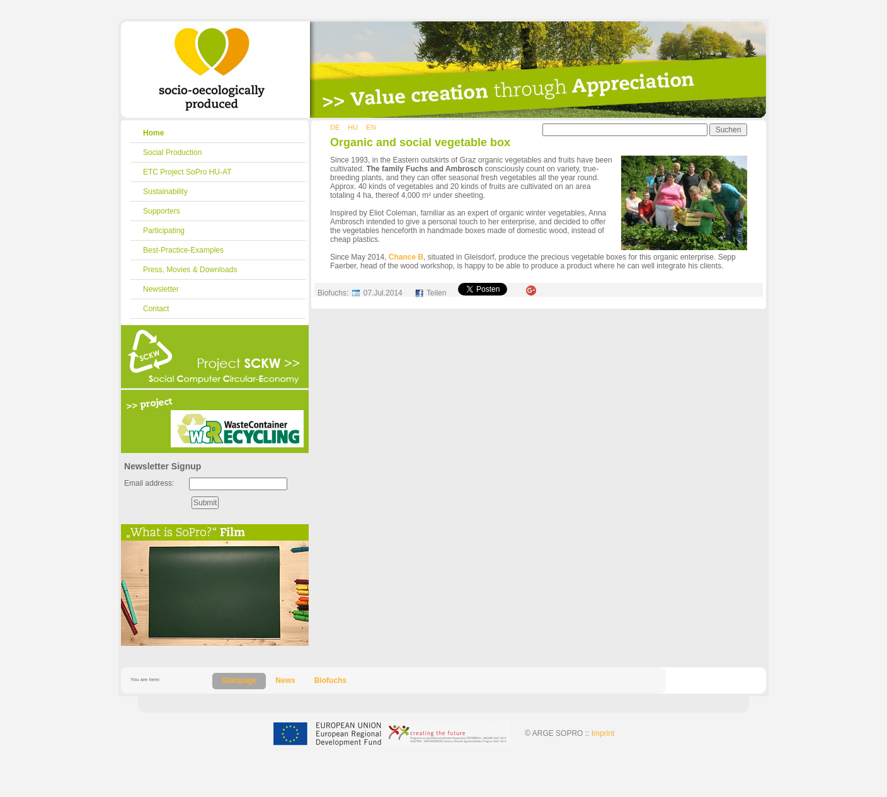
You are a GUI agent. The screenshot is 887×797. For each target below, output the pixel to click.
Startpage (239, 680)
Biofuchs (330, 680)
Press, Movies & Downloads (190, 269)
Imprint (603, 733)
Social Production (172, 152)
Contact (156, 308)
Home (153, 133)
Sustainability (165, 191)
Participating (164, 230)
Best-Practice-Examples (183, 250)
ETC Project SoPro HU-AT (187, 172)
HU (353, 127)
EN (370, 127)
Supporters (161, 211)
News (285, 680)
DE (335, 127)
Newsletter (161, 289)
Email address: (149, 483)
